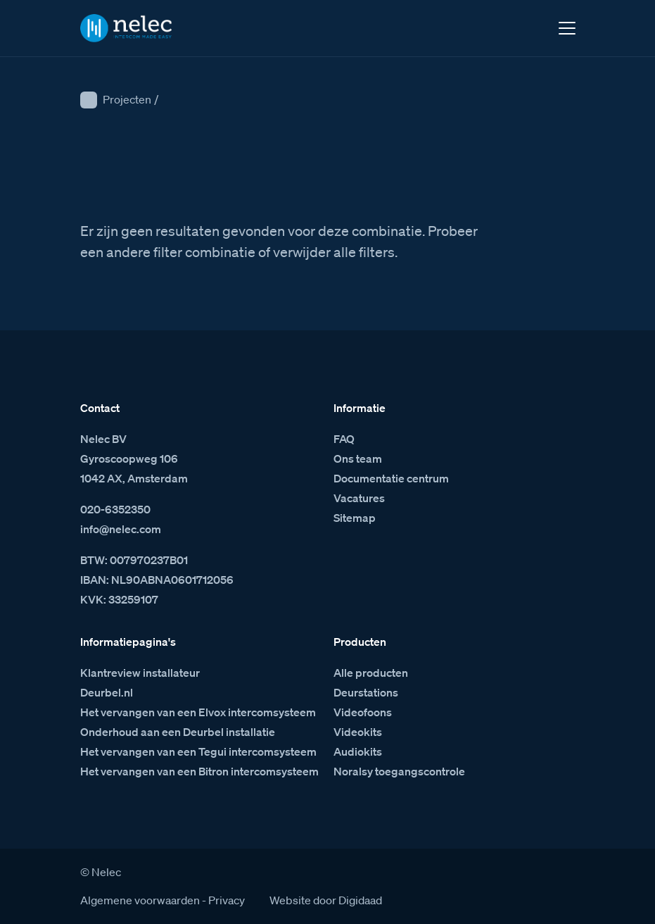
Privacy (226, 900)
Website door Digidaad (325, 900)
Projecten (127, 99)
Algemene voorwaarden (140, 900)
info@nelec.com (120, 529)
